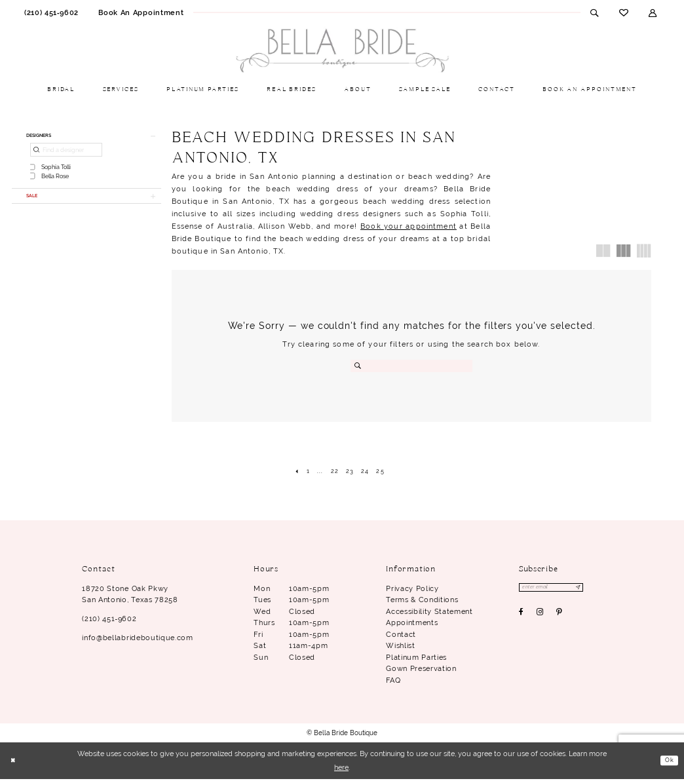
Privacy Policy (412, 592)
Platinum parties (416, 661)
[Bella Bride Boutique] (342, 51)
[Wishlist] (623, 12)
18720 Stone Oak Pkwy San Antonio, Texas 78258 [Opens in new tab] (130, 598)
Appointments (412, 626)
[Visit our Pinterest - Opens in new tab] (559, 619)
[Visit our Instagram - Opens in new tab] (540, 619)
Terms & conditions (422, 603)
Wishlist (400, 650)
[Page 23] (350, 473)
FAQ (393, 684)
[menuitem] (51, 12)
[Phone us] (51, 12)
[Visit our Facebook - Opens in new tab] (521, 619)
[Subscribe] (595, 593)
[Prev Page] (288, 473)
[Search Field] (411, 366)
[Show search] (594, 12)
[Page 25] (387, 473)
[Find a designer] (66, 154)
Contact (401, 638)
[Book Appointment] (140, 12)
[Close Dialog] (15, 765)
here (341, 771)
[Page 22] (332, 473)
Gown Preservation (421, 673)
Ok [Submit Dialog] (667, 764)
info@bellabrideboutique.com (137, 641)
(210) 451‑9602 (109, 622)
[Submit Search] (359, 366)
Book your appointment (408, 226)
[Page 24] (369, 473)
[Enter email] (560, 593)
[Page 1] (301, 473)
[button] (653, 12)
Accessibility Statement (429, 615)
